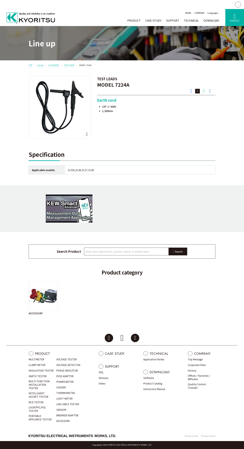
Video (102, 383)
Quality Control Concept (197, 385)
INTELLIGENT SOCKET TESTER (38, 394)
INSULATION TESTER (41, 370)
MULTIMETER (36, 359)
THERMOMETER (65, 393)
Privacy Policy (208, 435)
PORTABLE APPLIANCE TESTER (40, 417)
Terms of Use (191, 435)
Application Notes (153, 359)
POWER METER (65, 381)
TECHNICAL (191, 20)
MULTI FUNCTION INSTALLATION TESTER (39, 384)
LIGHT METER (64, 398)
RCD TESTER (36, 402)
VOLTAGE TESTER (66, 359)
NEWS (188, 12)
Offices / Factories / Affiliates (199, 377)
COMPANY (199, 12)
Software (148, 377)
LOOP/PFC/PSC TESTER (37, 409)
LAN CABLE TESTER (67, 404)
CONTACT (235, 20)
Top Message (195, 359)
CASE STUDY (153, 20)
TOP (30, 65)
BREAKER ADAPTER (67, 415)
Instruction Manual (154, 389)
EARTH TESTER (38, 376)
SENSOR (61, 409)
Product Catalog (152, 383)
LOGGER (61, 387)
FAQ (101, 372)
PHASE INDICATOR (67, 370)
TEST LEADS (69, 65)
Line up (40, 65)
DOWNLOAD (211, 20)
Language (212, 12)
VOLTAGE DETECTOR (68, 365)
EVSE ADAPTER (64, 376)
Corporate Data (197, 365)
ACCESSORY (54, 65)
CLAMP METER (37, 365)
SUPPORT (172, 20)
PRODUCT (134, 20)
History (192, 370)
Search (179, 251)
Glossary (103, 377)
